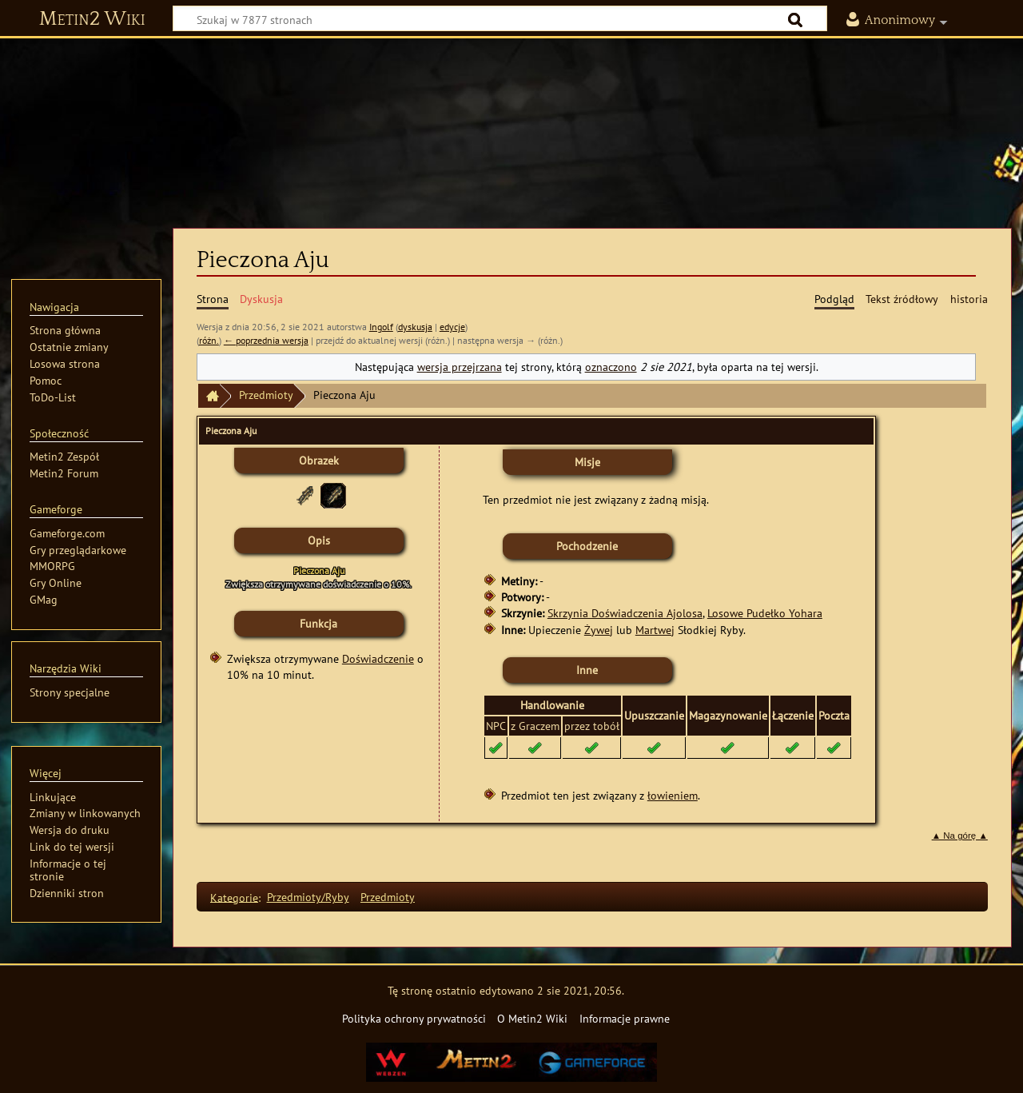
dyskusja (415, 327)
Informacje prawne (624, 1018)
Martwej (655, 629)
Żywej (598, 629)
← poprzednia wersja (266, 340)
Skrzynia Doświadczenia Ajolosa (625, 612)
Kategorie (234, 896)
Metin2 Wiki (92, 19)
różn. (209, 340)
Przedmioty (266, 394)
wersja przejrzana (459, 366)
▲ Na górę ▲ (960, 835)
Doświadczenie (378, 658)
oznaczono (611, 366)
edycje (452, 327)
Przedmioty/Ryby (308, 896)
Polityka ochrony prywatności (414, 1018)
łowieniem (672, 795)
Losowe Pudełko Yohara (764, 612)
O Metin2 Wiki (532, 1018)
